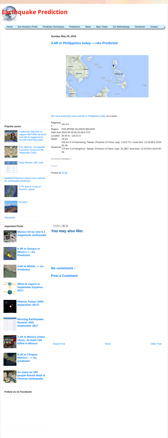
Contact (154, 27)
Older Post (156, 344)
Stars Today (102, 27)
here (70, 159)
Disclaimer (140, 27)
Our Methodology (121, 27)
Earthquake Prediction (35, 12)
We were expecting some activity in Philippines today (78, 116)
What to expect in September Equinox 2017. (30, 287)
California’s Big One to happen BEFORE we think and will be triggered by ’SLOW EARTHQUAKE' (32, 135)
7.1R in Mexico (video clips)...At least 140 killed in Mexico (31, 340)
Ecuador (23, 202)
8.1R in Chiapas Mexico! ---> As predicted (27, 358)
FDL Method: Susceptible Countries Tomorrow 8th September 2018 (32, 150)
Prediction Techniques (53, 27)
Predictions (74, 27)
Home (10, 27)
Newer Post (59, 344)
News (88, 27)
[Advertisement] (107, 106)
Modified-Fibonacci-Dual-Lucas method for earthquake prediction (25, 179)
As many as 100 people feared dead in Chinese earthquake (31, 375)
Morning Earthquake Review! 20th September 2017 (30, 322)
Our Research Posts (27, 27)
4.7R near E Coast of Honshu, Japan (30, 188)
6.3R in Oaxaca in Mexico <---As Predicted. (28, 252)
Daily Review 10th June (31, 162)
